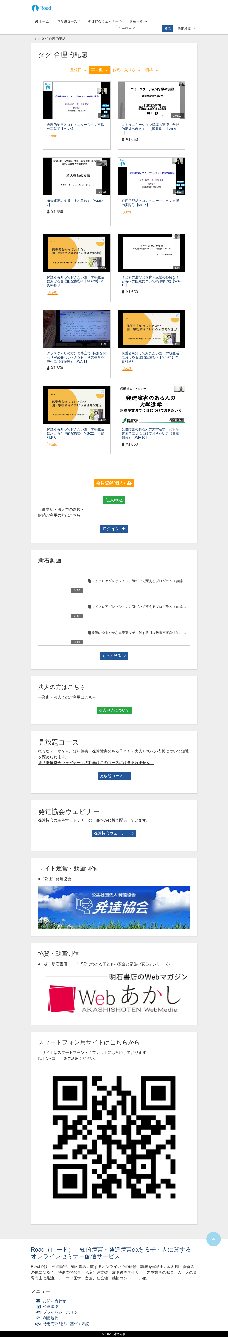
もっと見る (114, 656)
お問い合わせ (52, 1301)
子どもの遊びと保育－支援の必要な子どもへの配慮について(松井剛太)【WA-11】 (151, 281)
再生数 (99, 70)
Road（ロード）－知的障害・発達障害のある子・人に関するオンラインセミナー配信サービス (111, 1253)
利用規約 (48, 1318)
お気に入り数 (126, 70)
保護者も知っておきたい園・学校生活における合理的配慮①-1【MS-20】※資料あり (75, 281)
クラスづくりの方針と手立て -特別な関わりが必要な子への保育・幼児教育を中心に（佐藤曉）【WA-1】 (76, 357)
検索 (168, 29)
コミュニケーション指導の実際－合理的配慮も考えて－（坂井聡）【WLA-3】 (150, 129)
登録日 (78, 70)
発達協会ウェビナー (105, 21)
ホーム (42, 21)
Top (33, 39)
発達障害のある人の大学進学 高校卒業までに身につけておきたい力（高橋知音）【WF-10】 (150, 434)
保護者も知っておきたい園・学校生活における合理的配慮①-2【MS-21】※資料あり (150, 357)
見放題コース (68, 21)
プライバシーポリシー (60, 1313)
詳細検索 (186, 29)
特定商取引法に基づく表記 (64, 1324)
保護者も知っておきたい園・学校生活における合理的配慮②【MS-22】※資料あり (75, 434)
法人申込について (114, 710)
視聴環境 (48, 1307)
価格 (151, 70)
